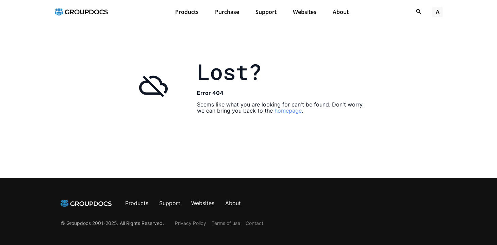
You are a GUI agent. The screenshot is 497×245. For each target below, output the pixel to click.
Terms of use (226, 223)
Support (266, 12)
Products (187, 12)
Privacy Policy (190, 223)
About (341, 12)
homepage (288, 110)
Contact (254, 223)
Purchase (227, 12)
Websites (304, 12)
